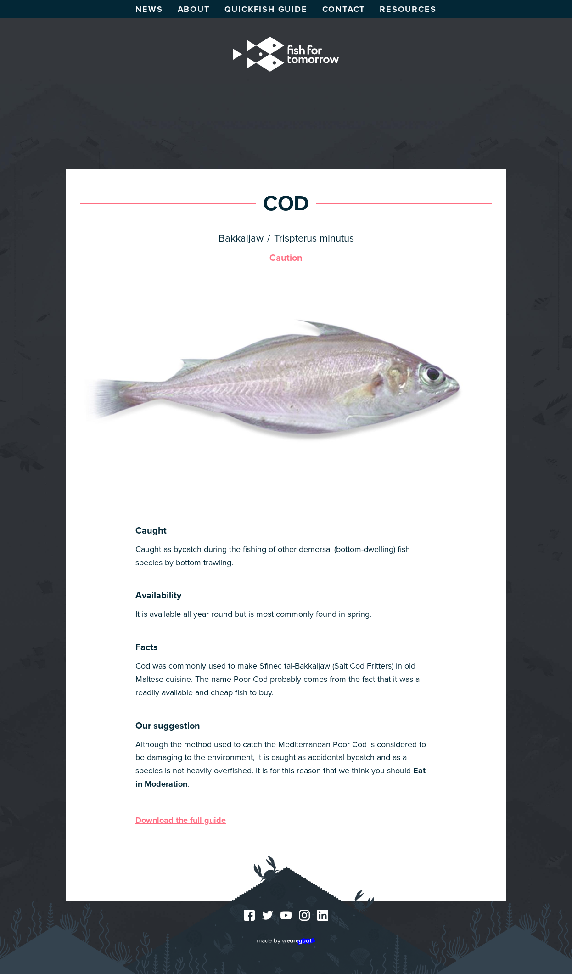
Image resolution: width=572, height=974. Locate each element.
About (194, 9)
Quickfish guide (266, 9)
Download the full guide (180, 820)
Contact (343, 9)
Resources (408, 9)
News (149, 9)
